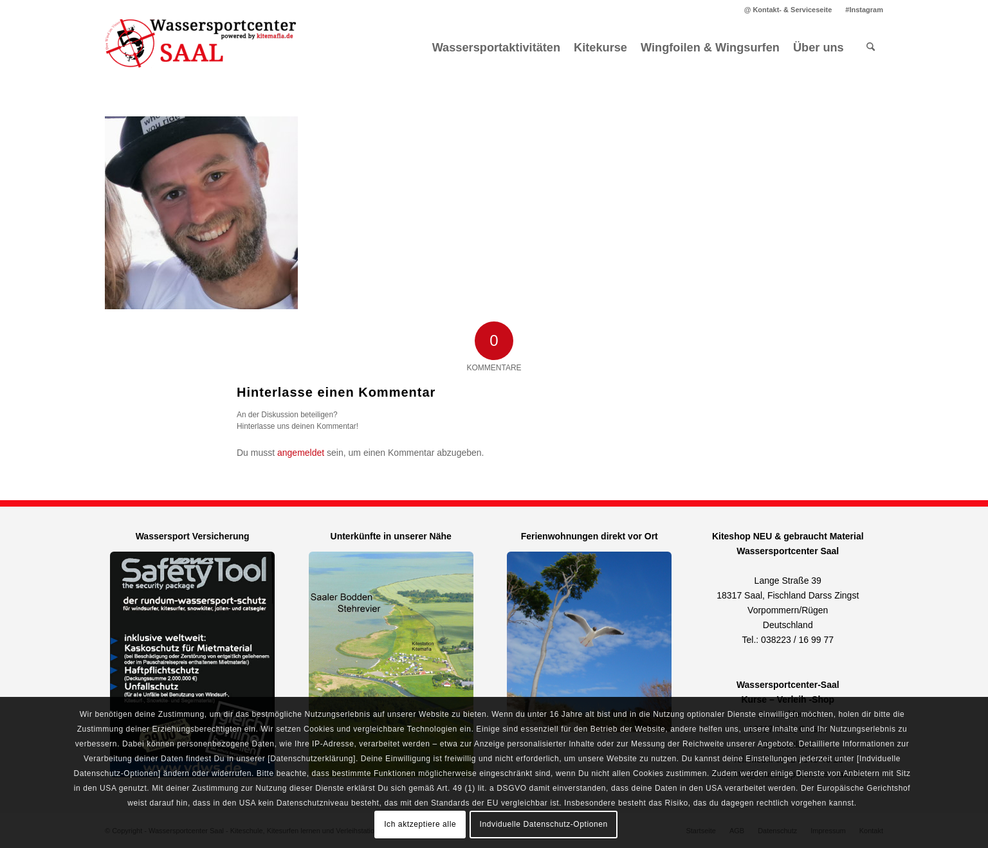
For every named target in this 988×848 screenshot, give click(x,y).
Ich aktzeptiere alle (420, 824)
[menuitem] (788, 9)
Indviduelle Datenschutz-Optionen (544, 824)
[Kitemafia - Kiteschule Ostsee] (201, 48)
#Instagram (864, 10)
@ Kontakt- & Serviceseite (788, 10)
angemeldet (300, 452)
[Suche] (870, 48)
